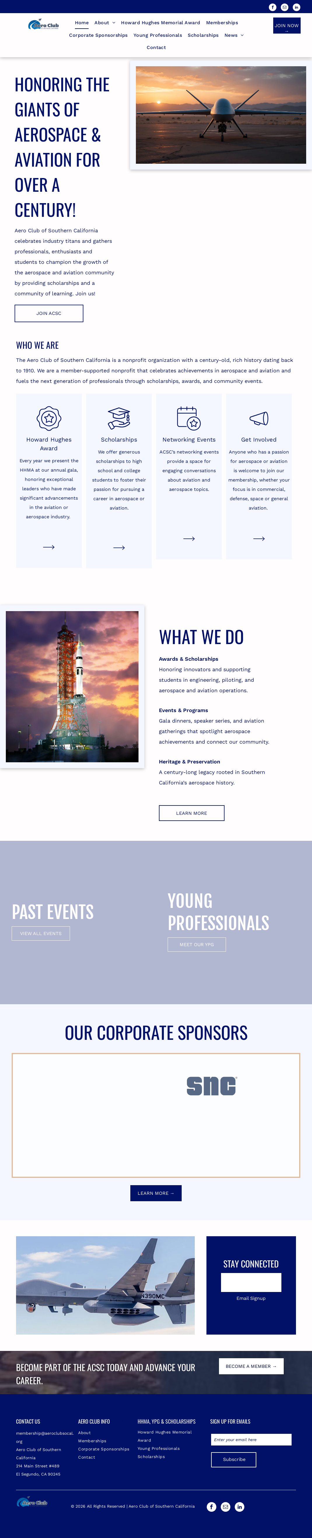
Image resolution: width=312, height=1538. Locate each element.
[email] (284, 8)
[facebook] (272, 8)
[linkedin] (296, 8)
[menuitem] (82, 23)
